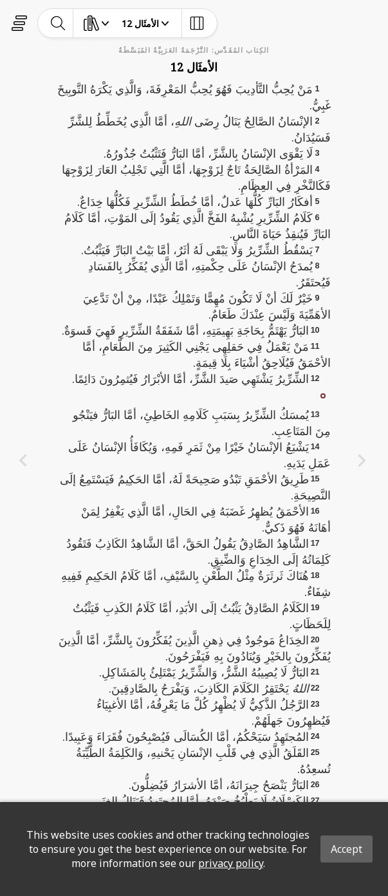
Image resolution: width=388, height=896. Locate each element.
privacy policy (230, 863)
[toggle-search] (58, 23)
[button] (323, 394)
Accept (346, 849)
